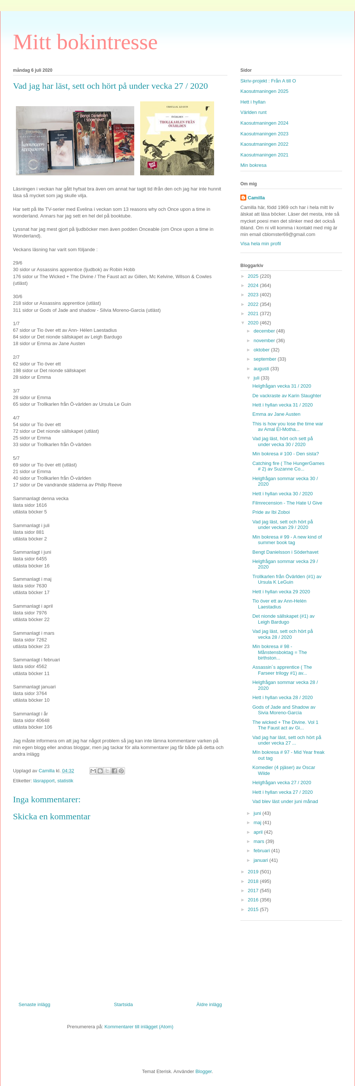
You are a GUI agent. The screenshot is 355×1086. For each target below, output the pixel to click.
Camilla (256, 197)
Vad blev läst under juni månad (285, 801)
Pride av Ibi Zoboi (271, 512)
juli (257, 378)
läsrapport (44, 780)
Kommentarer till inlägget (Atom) (138, 1026)
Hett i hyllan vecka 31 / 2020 (282, 405)
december (265, 331)
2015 (254, 909)
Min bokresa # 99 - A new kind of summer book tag (287, 540)
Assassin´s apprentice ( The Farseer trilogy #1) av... (282, 670)
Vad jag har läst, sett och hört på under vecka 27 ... (286, 740)
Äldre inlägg (209, 1004)
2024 (254, 285)
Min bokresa (253, 165)
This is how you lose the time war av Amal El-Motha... (287, 426)
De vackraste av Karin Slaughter (286, 395)
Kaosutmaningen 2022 (264, 144)
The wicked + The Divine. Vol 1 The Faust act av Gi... (285, 725)
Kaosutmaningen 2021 (264, 155)
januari (262, 860)
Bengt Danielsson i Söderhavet (285, 552)
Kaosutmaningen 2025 (264, 91)
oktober (262, 350)
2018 (254, 881)
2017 (254, 890)
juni (258, 813)
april (259, 832)
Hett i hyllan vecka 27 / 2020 (282, 792)
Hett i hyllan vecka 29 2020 (281, 591)
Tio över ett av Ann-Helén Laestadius (279, 604)
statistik (65, 780)
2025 (254, 276)
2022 (254, 304)
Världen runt (253, 112)
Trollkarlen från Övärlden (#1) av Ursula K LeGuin (286, 579)
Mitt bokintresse (85, 42)
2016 (254, 900)
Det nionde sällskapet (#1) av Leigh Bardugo (283, 619)
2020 (254, 323)
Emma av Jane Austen (276, 414)
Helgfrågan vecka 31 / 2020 (281, 386)
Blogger (203, 1071)
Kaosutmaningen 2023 (264, 133)
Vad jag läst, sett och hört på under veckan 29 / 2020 (282, 524)
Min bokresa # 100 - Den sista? (285, 453)
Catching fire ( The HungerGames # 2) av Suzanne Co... (288, 466)
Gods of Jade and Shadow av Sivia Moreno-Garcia (283, 710)
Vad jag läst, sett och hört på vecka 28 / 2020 (282, 634)
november (265, 340)
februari (262, 850)
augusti (262, 368)
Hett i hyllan (253, 102)
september (266, 359)
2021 (254, 313)
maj (258, 822)
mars (260, 841)
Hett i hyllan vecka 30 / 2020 (282, 493)
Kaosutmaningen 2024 (264, 123)
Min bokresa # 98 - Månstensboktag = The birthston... (279, 652)
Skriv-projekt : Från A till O (268, 81)
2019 (254, 871)
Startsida (123, 1004)
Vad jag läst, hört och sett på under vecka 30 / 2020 (282, 441)
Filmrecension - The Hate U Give (287, 503)
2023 (254, 294)
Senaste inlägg (34, 1004)
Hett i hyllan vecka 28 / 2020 (282, 697)
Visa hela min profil (260, 243)
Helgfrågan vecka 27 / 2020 (281, 782)
